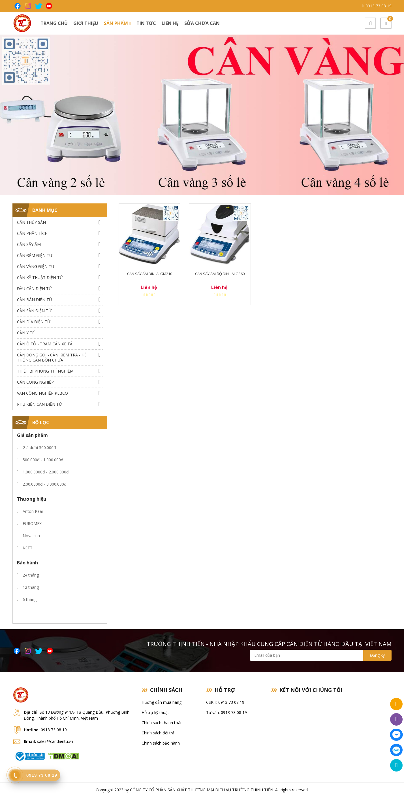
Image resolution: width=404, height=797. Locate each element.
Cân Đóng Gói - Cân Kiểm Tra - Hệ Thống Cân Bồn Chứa (52, 357)
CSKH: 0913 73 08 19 (225, 702)
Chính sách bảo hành (161, 743)
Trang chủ (54, 23)
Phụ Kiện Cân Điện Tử (39, 404)
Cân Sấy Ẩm (29, 244)
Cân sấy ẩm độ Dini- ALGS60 (220, 273)
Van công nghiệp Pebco (42, 393)
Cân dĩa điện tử (33, 321)
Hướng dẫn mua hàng (161, 702)
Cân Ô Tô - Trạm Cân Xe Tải (45, 344)
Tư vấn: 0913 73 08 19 (226, 712)
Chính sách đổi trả (158, 733)
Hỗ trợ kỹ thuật (155, 712)
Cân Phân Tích (32, 233)
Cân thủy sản (31, 222)
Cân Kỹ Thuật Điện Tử (40, 277)
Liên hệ (170, 23)
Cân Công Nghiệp (35, 382)
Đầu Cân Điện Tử (34, 288)
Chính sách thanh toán (162, 722)
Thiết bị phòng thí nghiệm (45, 371)
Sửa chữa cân (202, 23)
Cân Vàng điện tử (35, 266)
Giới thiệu (85, 23)
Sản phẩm (117, 23)
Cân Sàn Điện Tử (34, 310)
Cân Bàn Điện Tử (34, 299)
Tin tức (146, 23)
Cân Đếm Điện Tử (34, 255)
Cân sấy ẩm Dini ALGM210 (149, 273)
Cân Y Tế (26, 332)
